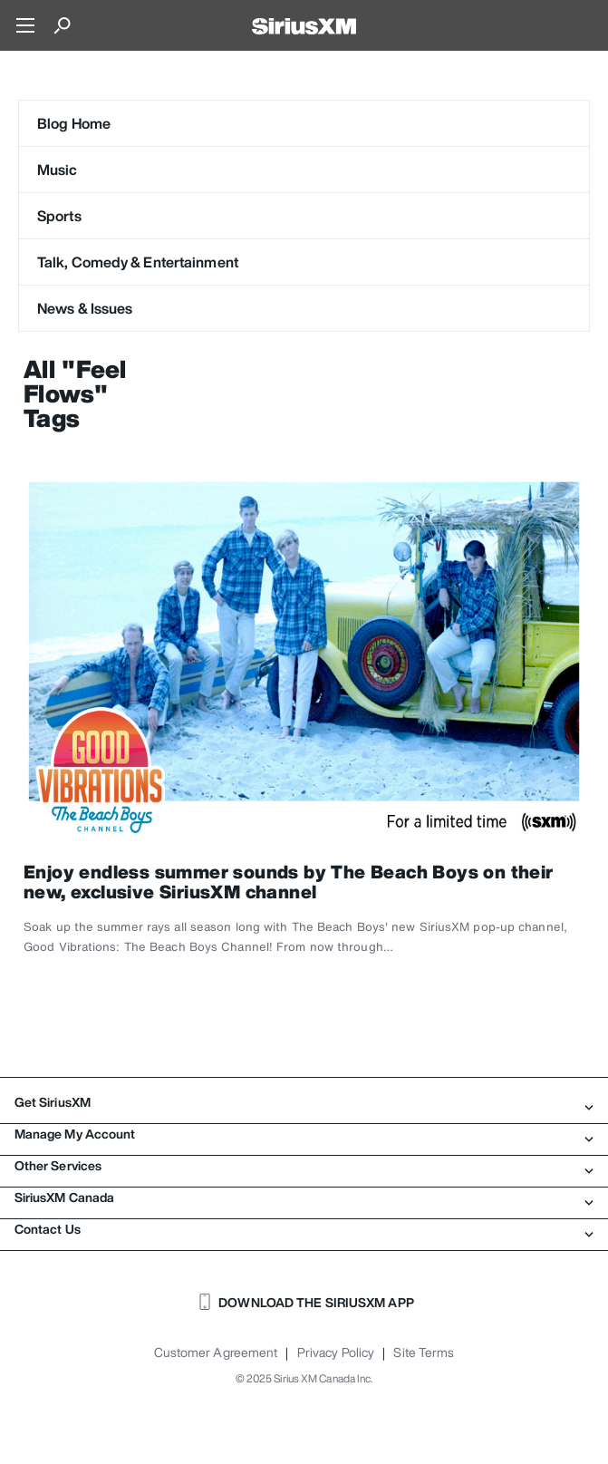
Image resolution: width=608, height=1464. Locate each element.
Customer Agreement (216, 1352)
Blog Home (74, 123)
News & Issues (84, 308)
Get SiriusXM (304, 1102)
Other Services (304, 1166)
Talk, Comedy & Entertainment (137, 262)
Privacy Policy (335, 1352)
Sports (59, 216)
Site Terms (423, 1352)
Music (57, 169)
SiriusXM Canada (304, 1197)
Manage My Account (304, 1134)
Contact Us (304, 1229)
